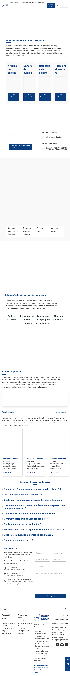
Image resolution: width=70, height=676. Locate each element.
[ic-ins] (66, 644)
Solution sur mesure (26, 2)
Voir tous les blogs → (61, 412)
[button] (35, 489)
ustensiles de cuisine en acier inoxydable (22, 48)
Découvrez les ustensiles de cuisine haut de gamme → (20, 147)
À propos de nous (41, 2)
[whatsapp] (67, 659)
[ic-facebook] (57, 644)
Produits (16, 2)
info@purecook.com (60, 623)
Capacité (34, 2)
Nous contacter (20, 8)
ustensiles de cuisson (25, 51)
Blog (14, 8)
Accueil (11, 2)
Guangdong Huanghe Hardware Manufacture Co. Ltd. (41, 669)
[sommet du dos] (67, 669)
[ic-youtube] (62, 644)
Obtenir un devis (51, 5)
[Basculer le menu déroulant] (19, 2)
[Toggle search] (57, 5)
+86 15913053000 (61, 619)
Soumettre (51, 596)
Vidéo (11, 8)
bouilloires (41, 51)
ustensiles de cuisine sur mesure (40, 301)
